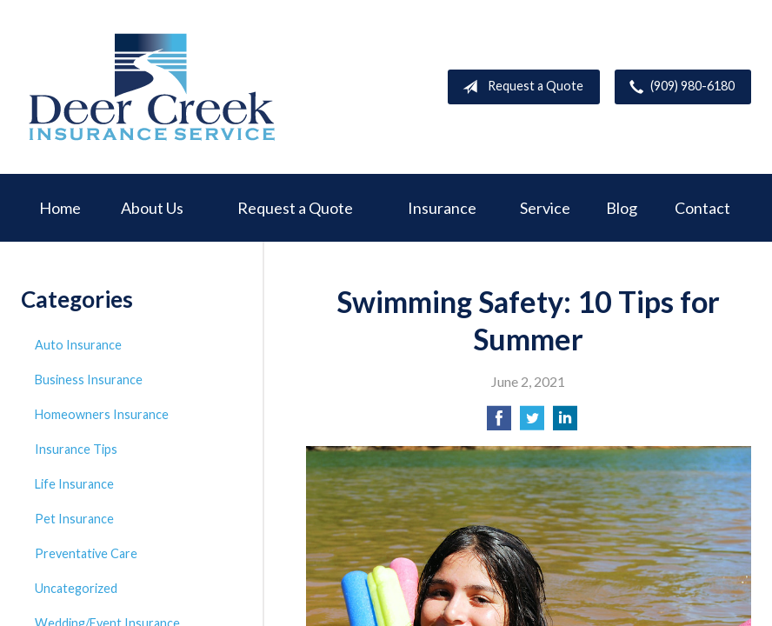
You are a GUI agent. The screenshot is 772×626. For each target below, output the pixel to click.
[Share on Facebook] (499, 423)
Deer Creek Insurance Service (151, 87)
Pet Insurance (74, 518)
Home (60, 207)
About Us (152, 207)
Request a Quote (519, 87)
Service (545, 207)
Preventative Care (86, 553)
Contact (702, 207)
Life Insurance (74, 483)
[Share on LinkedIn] (565, 423)
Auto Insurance (78, 344)
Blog (621, 207)
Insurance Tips (76, 449)
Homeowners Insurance (102, 414)
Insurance (442, 207)
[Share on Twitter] (532, 423)
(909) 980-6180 (678, 87)
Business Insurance (89, 379)
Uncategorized (76, 588)
